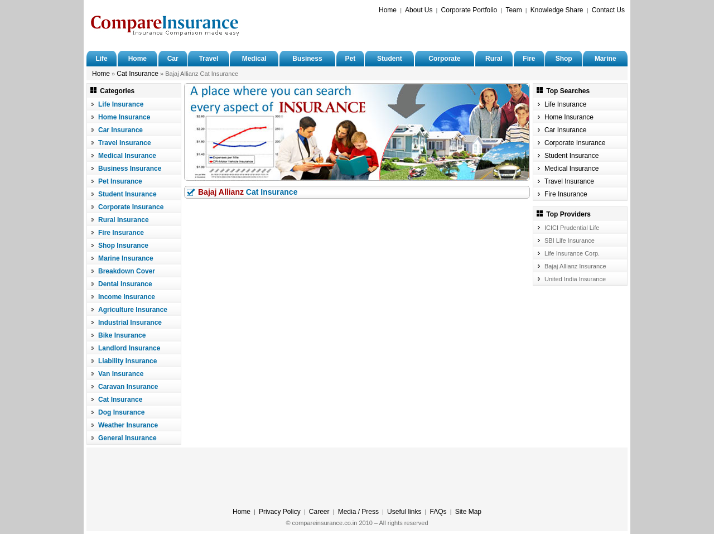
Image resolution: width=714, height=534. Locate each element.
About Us (418, 10)
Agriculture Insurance (132, 310)
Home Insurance (124, 117)
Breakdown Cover (126, 271)
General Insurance (127, 438)
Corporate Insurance (130, 207)
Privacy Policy (280, 512)
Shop (564, 58)
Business (307, 58)
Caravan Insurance (128, 387)
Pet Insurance (120, 181)
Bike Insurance (122, 335)
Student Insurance (127, 194)
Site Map (468, 512)
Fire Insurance (121, 233)
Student (389, 58)
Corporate (444, 58)
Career (319, 512)
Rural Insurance (123, 220)
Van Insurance (120, 374)
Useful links (404, 512)
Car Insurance (120, 130)
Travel (209, 58)
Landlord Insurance (129, 348)
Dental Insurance (125, 284)
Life (101, 58)
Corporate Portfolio (469, 10)
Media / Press (358, 512)
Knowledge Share (556, 10)
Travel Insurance (124, 143)
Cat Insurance (137, 74)
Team (513, 10)
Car (172, 58)
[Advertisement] (494, 31)
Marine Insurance (125, 258)
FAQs (438, 512)
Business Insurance (129, 168)
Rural (494, 58)
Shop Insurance (123, 245)
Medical (254, 58)
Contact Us (608, 10)
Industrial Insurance (130, 322)
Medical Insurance (127, 156)
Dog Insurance (121, 412)
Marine (605, 58)
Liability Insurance (127, 361)
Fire (529, 58)
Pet (350, 58)
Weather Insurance (128, 425)
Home (388, 10)
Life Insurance (120, 104)
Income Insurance (126, 297)
